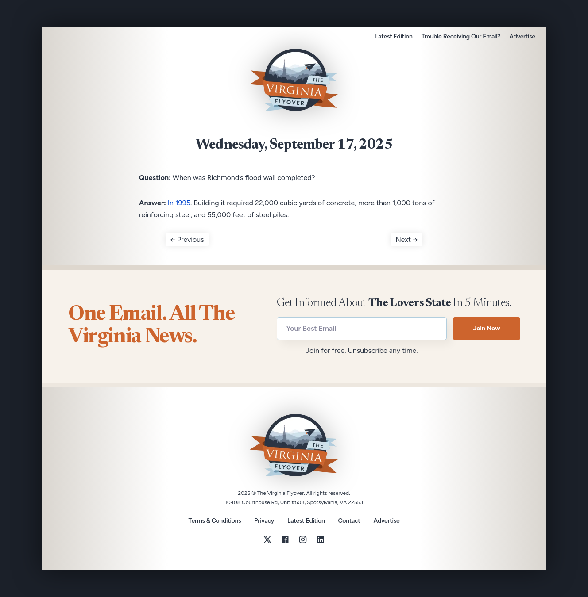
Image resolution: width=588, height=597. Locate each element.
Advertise (522, 36)
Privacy (264, 520)
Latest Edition (393, 36)
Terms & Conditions (215, 520)
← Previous (187, 239)
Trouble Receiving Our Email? (461, 36)
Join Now (486, 328)
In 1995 (179, 203)
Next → (406, 239)
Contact (349, 520)
